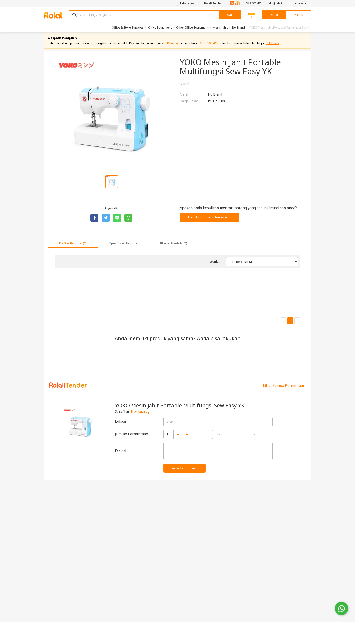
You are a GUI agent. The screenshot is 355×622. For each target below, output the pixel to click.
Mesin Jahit (220, 27)
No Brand (238, 27)
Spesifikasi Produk (123, 248)
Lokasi (120, 425)
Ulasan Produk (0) (173, 248)
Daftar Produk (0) (72, 248)
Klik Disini (272, 47)
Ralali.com (187, 3)
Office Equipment (160, 27)
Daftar (274, 15)
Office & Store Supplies (128, 27)
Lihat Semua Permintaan (284, 390)
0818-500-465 (253, 3)
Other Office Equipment (192, 27)
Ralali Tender (213, 3)
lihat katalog (140, 416)
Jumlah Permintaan (131, 438)
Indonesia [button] (302, 3)
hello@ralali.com (277, 3)
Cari (230, 15)
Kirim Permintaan (184, 473)
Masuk (298, 15)
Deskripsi (123, 455)
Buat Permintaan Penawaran (209, 222)
